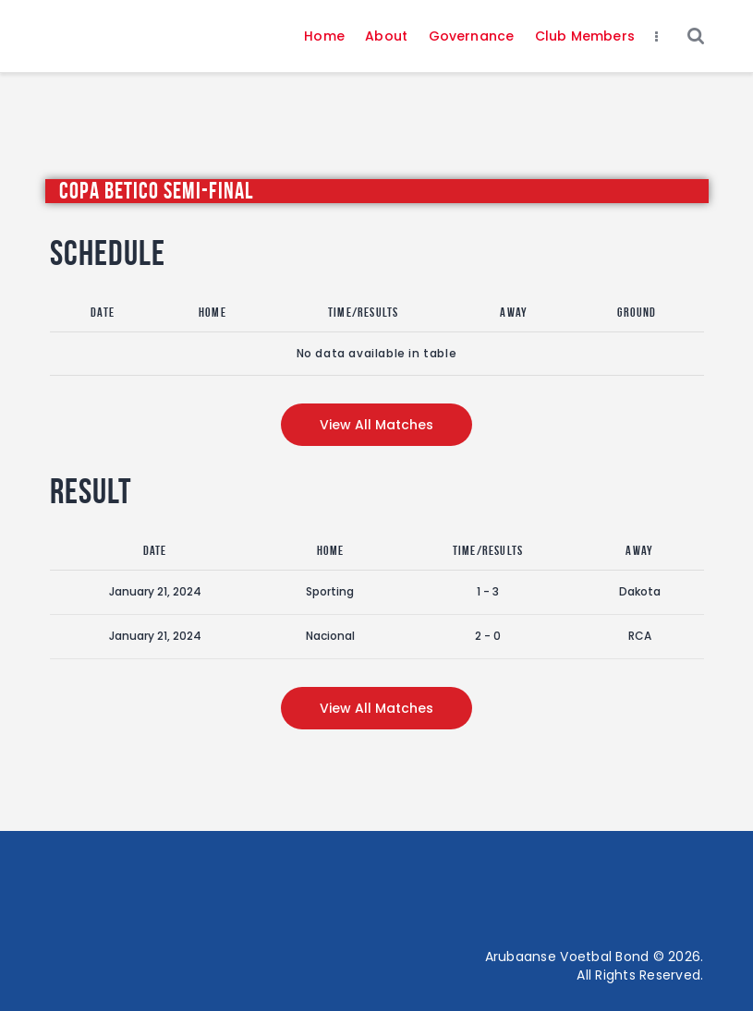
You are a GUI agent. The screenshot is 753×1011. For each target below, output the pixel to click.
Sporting (330, 591)
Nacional (330, 636)
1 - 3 (488, 591)
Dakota (640, 591)
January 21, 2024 (155, 591)
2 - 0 (488, 636)
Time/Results (363, 312)
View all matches (376, 424)
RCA (639, 636)
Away (514, 312)
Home (212, 312)
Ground (636, 312)
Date (103, 312)
